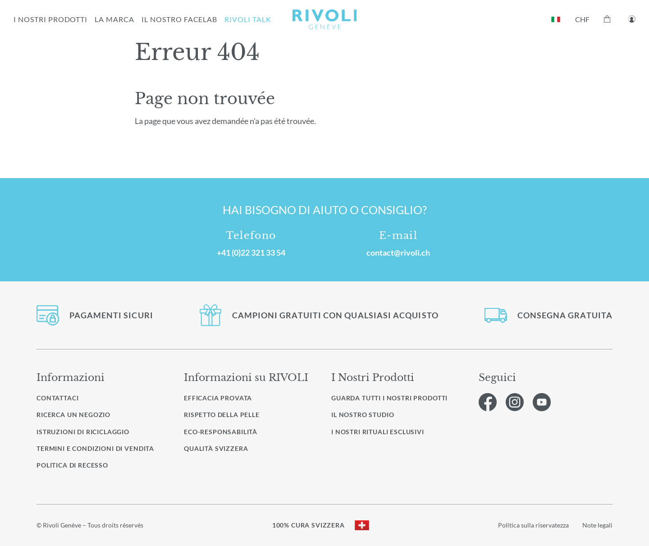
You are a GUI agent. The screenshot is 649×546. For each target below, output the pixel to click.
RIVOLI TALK (247, 19)
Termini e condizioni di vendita (95, 448)
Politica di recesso (72, 465)
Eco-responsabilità (220, 432)
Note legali (597, 525)
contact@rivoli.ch (398, 252)
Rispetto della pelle (222, 414)
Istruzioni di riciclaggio (83, 432)
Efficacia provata (218, 398)
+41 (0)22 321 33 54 (251, 252)
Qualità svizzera (216, 448)
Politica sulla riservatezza (533, 525)
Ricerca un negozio (73, 414)
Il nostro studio (362, 414)
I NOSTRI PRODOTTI (50, 19)
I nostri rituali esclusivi (377, 432)
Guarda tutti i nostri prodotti (389, 398)
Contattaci (57, 398)
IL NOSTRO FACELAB (179, 19)
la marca (114, 19)
